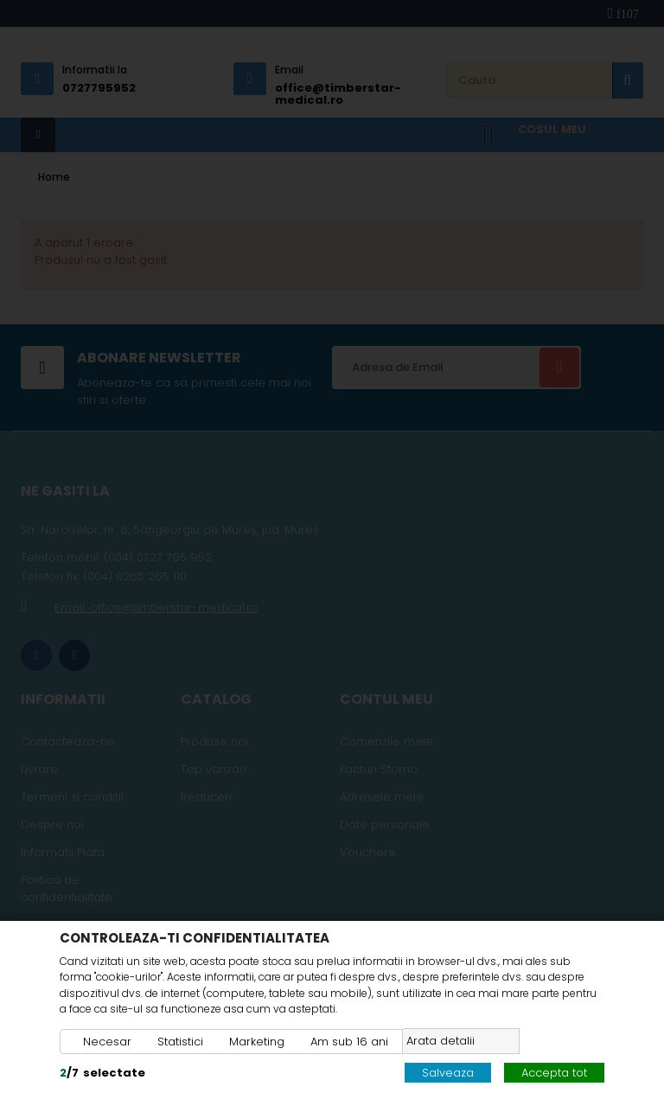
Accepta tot (554, 1072)
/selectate (102, 1072)
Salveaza (448, 1072)
